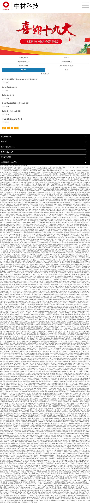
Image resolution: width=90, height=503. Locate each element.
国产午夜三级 (63, 388)
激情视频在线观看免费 (28, 406)
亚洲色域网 (11, 180)
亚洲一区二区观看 (72, 371)
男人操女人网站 (17, 214)
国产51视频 (82, 331)
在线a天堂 (60, 236)
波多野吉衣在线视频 (41, 416)
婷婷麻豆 (27, 259)
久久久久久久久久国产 (76, 393)
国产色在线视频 (31, 222)
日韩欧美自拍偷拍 (76, 413)
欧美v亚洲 (26, 184)
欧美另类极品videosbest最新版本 (77, 438)
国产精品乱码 (60, 324)
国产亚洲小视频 (54, 353)
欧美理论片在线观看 (46, 415)
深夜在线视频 (83, 180)
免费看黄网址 (33, 271)
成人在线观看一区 (24, 316)
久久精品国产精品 (53, 343)
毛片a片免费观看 (40, 370)
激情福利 (62, 338)
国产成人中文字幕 (25, 368)
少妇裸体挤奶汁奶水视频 (55, 214)
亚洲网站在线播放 (5, 217)
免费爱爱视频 (35, 175)
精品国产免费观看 (52, 391)
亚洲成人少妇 (40, 421)
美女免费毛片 (38, 301)
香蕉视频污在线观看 (76, 182)
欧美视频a (19, 465)
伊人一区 (68, 333)
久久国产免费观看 (32, 431)
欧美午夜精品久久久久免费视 (61, 274)
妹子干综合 (21, 470)
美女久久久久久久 (56, 289)
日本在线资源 (69, 247)
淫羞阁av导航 (24, 450)
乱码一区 (11, 298)
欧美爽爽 (12, 244)
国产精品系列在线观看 (50, 421)
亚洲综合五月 (62, 293)
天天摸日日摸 (56, 319)
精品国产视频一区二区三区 (81, 356)
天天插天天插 (48, 385)
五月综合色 (19, 276)
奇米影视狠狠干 (29, 299)
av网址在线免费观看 (65, 339)
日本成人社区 (58, 276)
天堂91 (78, 172)
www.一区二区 (15, 190)
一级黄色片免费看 (49, 226)
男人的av (29, 174)
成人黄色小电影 (34, 411)
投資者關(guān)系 (66, 61)
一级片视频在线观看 (8, 259)
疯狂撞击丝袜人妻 (19, 264)
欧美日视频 (82, 314)
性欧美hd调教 (42, 236)
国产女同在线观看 (53, 470)
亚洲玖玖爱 (52, 194)
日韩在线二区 (47, 413)
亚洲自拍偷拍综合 (28, 497)
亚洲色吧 (20, 251)
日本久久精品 (45, 281)
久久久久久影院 (13, 187)
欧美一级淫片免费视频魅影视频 (69, 199)
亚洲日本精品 (76, 452)
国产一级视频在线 (69, 231)
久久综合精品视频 (81, 187)
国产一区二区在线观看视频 (75, 179)
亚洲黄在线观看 (22, 237)
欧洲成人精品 (58, 222)
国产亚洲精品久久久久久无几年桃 (62, 395)
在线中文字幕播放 (34, 239)
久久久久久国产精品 (37, 185)
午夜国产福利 (32, 212)
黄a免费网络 (50, 326)
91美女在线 (6, 420)
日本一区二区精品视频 (9, 453)
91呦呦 (12, 216)
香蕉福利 (22, 190)
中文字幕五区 (74, 485)
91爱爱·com (57, 204)
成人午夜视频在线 (71, 306)
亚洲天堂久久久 (83, 239)
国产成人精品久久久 (20, 313)
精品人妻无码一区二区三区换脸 (12, 189)
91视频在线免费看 (69, 267)
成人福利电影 (7, 463)
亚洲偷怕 (19, 475)
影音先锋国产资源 (7, 284)
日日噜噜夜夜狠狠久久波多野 (70, 195)
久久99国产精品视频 (45, 438)
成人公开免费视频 (32, 261)
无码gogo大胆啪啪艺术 (23, 177)
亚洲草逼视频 (52, 224)
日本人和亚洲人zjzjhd (44, 199)
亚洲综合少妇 (60, 299)
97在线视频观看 (49, 313)
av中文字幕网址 (82, 195)
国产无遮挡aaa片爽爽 (8, 313)
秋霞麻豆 (2, 324)
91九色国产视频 (30, 311)
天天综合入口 (3, 358)
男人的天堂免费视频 (14, 249)
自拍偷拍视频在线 (51, 324)
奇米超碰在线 (7, 333)
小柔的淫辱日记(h (66, 187)
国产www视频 (9, 391)
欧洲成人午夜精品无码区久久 (16, 483)
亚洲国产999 (6, 482)
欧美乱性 (53, 363)
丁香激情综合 (9, 204)
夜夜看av (54, 294)
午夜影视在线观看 (30, 231)
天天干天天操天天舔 (11, 460)
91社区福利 (15, 174)
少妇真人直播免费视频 (70, 462)
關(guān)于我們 (23, 57)
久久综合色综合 (49, 331)
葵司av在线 (78, 214)
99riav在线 (70, 354)
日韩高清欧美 (5, 437)
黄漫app (73, 493)
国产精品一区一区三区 (77, 234)
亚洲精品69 (84, 428)
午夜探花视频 (32, 254)
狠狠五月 (25, 257)
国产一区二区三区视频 (27, 189)
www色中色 (72, 170)
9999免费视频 (86, 232)
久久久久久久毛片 (9, 247)
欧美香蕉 (24, 229)
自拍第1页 (12, 246)
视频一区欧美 (85, 386)
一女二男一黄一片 (31, 346)
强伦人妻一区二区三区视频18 (34, 395)
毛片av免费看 (16, 425)
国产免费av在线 (63, 241)
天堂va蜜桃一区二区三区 (57, 170)
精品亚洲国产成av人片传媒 (53, 309)
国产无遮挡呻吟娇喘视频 (42, 207)
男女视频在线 (65, 420)
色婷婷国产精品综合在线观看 (55, 296)
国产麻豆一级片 (26, 247)
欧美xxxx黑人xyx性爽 (68, 497)
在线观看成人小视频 (61, 363)
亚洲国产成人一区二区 (27, 294)
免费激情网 (40, 212)
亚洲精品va (73, 433)
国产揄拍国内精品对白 (28, 500)
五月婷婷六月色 (44, 224)
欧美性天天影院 (19, 428)
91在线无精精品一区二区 (49, 303)
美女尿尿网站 (36, 465)
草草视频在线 (3, 388)
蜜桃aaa (65, 378)
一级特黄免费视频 (70, 349)
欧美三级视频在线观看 (66, 202)
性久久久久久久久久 (31, 274)
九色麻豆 (79, 420)
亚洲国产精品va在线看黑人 (57, 207)
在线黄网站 (79, 170)
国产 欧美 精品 (37, 190)
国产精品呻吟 (22, 261)
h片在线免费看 (73, 289)
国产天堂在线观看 (61, 323)
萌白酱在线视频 (43, 343)
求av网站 (62, 380)
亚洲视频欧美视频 (5, 283)
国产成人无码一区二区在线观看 (59, 472)
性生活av (64, 211)
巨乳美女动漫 (18, 323)
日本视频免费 (78, 442)
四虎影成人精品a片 (52, 236)
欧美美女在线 (17, 391)
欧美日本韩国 (77, 343)
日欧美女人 (33, 390)
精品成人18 (71, 373)
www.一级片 (67, 291)
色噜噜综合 (50, 234)
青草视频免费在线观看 (66, 204)
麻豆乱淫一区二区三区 (35, 197)
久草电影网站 (18, 202)
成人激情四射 (60, 283)
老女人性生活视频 (64, 433)
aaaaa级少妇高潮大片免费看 (46, 386)
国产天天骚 (13, 266)
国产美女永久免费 (57, 298)
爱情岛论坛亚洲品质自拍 (51, 221)
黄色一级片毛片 (28, 334)
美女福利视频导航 (83, 184)
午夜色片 (29, 170)
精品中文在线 (66, 390)
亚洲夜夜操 (33, 421)
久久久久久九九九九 (12, 254)
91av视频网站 (10, 487)
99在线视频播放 (65, 261)
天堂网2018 (29, 313)
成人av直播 (38, 356)
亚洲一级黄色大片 (65, 401)
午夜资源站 (51, 179)
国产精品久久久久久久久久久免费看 (22, 286)
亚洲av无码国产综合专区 (42, 211)
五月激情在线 (17, 344)
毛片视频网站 (19, 338)
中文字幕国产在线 (9, 373)
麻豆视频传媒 (46, 353)
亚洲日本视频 (82, 192)
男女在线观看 (76, 216)
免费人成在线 (5, 205)
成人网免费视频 (79, 455)
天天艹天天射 (50, 329)
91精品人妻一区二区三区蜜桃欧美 (22, 175)
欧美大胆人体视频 (47, 246)
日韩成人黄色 (25, 477)
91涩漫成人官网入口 (29, 370)
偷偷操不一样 (20, 224)
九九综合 (35, 182)
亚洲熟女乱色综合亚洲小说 (49, 197)
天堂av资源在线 (44, 437)
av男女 (87, 445)
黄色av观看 (57, 331)
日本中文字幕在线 (78, 247)
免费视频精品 (33, 177)
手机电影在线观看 (71, 172)
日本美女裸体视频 (12, 251)
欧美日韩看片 (46, 252)
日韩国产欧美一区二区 (22, 306)
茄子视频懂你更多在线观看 (39, 180)
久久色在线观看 (53, 281)
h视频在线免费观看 (15, 294)
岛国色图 (58, 373)
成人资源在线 (50, 445)
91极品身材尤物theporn (25, 396)
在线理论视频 (78, 231)
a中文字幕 (35, 410)
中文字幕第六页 (36, 363)
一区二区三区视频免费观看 (59, 354)
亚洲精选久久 (13, 433)
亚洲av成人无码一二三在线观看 (77, 257)
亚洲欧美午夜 (28, 190)
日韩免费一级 (74, 391)
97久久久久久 (76, 301)
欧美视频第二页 (23, 445)
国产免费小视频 (69, 189)
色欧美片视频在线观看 (22, 386)
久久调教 (53, 443)
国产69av (5, 361)
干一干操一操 (77, 435)
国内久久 (60, 378)
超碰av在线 (20, 184)
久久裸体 (84, 246)
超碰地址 (4, 239)
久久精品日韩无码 (76, 194)
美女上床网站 (9, 344)
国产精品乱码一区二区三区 (28, 393)
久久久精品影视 (76, 205)
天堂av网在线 (29, 298)
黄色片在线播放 (52, 411)
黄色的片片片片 (32, 284)
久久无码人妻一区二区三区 (49, 232)
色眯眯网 (38, 192)
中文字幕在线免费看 (7, 175)
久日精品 (22, 420)
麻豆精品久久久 (63, 321)
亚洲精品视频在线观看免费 (10, 381)
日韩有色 (73, 187)
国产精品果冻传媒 (65, 448)
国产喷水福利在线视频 (66, 301)
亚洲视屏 (39, 252)
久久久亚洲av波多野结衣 (62, 393)
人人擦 (64, 348)
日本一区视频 (58, 390)
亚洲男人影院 (82, 467)
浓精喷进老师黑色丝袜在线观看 (62, 264)
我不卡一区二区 (85, 236)
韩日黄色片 (57, 261)
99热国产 (70, 304)
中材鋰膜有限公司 (8, 95)
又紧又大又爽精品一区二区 (15, 328)
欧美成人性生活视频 (55, 175)
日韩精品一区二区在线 (62, 192)
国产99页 (79, 425)
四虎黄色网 (42, 338)
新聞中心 (66, 57)
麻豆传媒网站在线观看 (60, 426)
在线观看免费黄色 (50, 431)
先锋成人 (75, 482)
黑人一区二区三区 (25, 262)
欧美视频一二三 (32, 445)
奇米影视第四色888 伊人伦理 (64, 411)
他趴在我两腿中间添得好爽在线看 (51, 308)
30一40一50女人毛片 (76, 246)
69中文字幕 (79, 375)
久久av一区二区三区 (61, 356)
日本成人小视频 (42, 182)
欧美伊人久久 (16, 296)
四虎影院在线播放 (60, 431)
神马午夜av (26, 452)
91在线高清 (52, 242)
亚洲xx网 (43, 324)
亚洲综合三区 (68, 216)
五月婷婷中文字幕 (73, 271)
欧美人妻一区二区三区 (56, 254)
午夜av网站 (31, 301)
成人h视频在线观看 (51, 405)
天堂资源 (54, 385)
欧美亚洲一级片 (4, 234)
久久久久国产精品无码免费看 (31, 351)
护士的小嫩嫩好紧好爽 (55, 187)
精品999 (19, 406)
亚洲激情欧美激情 (36, 194)
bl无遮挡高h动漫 (31, 365)
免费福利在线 (82, 309)
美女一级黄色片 (32, 242)
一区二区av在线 (16, 333)
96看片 (30, 400)
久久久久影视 (65, 277)
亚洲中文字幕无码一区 (53, 180)
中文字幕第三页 (4, 304)
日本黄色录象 (18, 197)
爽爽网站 (32, 221)
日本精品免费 (66, 485)
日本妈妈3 (71, 483)
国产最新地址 (27, 185)
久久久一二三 (15, 463)
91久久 (45, 185)
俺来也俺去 (22, 318)
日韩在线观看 (75, 279)
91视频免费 (67, 480)
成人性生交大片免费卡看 (22, 331)
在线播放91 (48, 480)
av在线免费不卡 (54, 311)
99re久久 (17, 311)
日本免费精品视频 (9, 440)
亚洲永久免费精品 (16, 209)
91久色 (2, 463)
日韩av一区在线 (59, 174)
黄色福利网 (73, 420)
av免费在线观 (62, 306)
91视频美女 (13, 306)
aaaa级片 (62, 349)
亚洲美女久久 (46, 301)
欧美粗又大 (75, 184)
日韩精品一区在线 (75, 261)
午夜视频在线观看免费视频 (37, 425)
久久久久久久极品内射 (28, 430)
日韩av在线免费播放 (76, 368)
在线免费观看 (28, 470)
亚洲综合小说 (71, 221)
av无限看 (6, 306)
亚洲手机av (14, 229)
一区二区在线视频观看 (69, 214)
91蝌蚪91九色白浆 (9, 264)
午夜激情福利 (82, 430)
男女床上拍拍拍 (49, 418)
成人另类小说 (10, 194)
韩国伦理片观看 (41, 309)
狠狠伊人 (14, 351)
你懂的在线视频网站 (62, 450)
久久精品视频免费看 (56, 348)
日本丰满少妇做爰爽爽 (56, 252)
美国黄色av (45, 388)
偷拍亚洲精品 (40, 385)
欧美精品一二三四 (16, 390)
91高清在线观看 (29, 224)
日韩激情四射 (80, 462)
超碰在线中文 (23, 170)
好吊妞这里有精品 (73, 259)
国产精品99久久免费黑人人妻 (44, 279)
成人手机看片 (64, 309)
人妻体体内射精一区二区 (41, 187)
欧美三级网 (13, 271)
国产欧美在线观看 (71, 323)
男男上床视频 (20, 179)
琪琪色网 (20, 385)
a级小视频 (26, 239)
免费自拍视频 (40, 475)
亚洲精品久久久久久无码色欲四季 (40, 172)
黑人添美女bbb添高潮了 (46, 259)
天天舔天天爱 (46, 170)
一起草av (61, 231)
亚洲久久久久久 (55, 349)
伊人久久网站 (64, 237)
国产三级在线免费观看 (20, 462)
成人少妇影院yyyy (11, 179)
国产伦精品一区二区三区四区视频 (47, 177)
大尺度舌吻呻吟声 (77, 202)
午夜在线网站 (4, 443)
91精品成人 (78, 349)
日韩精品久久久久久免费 (9, 406)
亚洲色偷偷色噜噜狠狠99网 (20, 219)
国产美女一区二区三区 (78, 211)
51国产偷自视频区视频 (80, 190)
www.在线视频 (4, 483)
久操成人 (43, 190)
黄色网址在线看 (28, 227)
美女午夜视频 (84, 498)
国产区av (12, 217)
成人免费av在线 (4, 246)
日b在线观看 (28, 179)
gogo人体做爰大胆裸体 (45, 244)
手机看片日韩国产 (41, 316)
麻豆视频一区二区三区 (10, 224)
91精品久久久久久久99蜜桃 (27, 366)
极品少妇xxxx (85, 370)
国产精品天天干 (76, 326)
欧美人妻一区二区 (11, 221)
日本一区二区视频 (54, 328)
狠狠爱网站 (67, 236)
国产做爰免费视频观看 (9, 331)
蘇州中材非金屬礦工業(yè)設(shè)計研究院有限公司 (19, 79)
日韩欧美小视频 (63, 221)
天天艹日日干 (26, 458)
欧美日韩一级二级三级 (50, 272)
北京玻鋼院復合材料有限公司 (12, 119)
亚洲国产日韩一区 (20, 244)
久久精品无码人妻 (79, 346)
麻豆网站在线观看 (10, 375)
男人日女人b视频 (66, 326)
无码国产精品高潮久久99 (32, 195)
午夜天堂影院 (22, 174)
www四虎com (5, 492)
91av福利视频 (28, 293)
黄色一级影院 (61, 182)
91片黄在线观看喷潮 (51, 266)
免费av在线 (10, 341)
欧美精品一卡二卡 (61, 443)
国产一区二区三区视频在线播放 (17, 277)
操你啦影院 (30, 344)
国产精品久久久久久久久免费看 (28, 447)
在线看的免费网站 (79, 468)
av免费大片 (3, 254)
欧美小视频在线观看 (72, 421)
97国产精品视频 (4, 277)
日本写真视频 (17, 212)
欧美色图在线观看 (20, 217)
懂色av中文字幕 (69, 314)
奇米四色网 (31, 478)
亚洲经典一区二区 (75, 226)
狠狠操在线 (37, 216)
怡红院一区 (57, 226)
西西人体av (31, 187)
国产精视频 (55, 246)
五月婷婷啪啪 (20, 271)
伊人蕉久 (64, 425)
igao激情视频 (18, 247)
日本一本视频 (69, 385)
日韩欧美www (83, 264)
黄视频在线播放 (42, 445)
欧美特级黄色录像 (11, 177)
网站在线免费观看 (45, 229)
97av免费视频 (35, 341)
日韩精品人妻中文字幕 (81, 308)
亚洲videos (64, 179)
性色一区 (48, 289)
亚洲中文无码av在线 (32, 492)
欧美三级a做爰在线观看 (75, 237)
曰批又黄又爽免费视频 (71, 256)
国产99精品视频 (12, 371)
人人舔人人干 (44, 452)
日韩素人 (37, 202)
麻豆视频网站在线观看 (22, 281)
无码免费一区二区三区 (43, 375)
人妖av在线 (15, 316)
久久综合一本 (56, 334)
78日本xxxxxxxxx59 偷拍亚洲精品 (34, 448)
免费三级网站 (86, 393)
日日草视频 (80, 306)
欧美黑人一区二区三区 (67, 468)
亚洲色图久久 (81, 336)
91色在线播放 (18, 236)
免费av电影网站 (14, 283)
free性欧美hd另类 (19, 487)
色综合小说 (78, 232)
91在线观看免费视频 (42, 242)
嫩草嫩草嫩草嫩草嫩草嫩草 (42, 311)
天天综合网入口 (83, 492)
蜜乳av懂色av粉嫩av (56, 420)
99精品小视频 (50, 222)
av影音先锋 (9, 356)
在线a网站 (38, 415)
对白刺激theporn (54, 241)
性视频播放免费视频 (79, 222)
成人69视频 (69, 348)
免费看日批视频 (62, 286)
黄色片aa (35, 405)
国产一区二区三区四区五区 (17, 488)
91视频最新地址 (35, 391)
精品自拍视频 (18, 458)
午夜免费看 (43, 251)
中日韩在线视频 (80, 221)
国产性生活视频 (31, 303)
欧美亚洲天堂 (65, 175)
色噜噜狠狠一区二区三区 (72, 219)
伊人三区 (36, 224)
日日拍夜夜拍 (74, 358)
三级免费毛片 (57, 326)
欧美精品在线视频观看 (72, 242)
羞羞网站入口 (64, 304)
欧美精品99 (6, 261)
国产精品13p (32, 316)
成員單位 (23, 70)
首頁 (4, 128)
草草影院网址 (56, 279)
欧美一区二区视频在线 (9, 279)
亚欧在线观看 (37, 298)
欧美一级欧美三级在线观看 (66, 470)
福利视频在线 (23, 303)
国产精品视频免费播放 (50, 299)
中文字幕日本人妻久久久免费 (21, 339)
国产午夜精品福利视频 (28, 202)
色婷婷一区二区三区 (52, 396)
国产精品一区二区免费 (23, 221)
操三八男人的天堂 (23, 254)
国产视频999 (3, 447)
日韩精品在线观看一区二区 (81, 252)
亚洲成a (40, 308)
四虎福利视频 (19, 329)
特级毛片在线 (52, 450)
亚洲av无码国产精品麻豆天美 (54, 365)
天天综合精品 (27, 291)
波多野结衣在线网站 (24, 267)
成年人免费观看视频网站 (61, 257)
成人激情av (63, 351)
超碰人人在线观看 (21, 222)
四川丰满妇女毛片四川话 (14, 416)
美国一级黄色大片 (19, 180)
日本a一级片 (63, 410)
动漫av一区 (51, 174)
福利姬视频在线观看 (52, 269)
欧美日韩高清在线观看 (63, 266)
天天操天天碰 (43, 195)
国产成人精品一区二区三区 (82, 400)
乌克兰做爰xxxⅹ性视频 (51, 378)
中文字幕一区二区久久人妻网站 (62, 262)
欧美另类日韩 (22, 200)
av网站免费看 (45, 291)
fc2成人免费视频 (64, 334)
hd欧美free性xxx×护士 (11, 448)
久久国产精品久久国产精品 (28, 380)
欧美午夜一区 (85, 294)
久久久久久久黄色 (67, 329)
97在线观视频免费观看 (56, 211)
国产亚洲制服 (33, 401)
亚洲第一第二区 (39, 205)
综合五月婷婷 (43, 497)
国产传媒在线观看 (70, 207)
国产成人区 (63, 467)
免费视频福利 (53, 291)
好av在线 (50, 321)
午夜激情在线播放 (9, 438)
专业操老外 (60, 224)
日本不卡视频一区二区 (44, 420)
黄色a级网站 (14, 318)
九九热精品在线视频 (49, 462)
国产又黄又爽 (64, 259)
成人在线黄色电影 (74, 175)
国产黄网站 (83, 175)
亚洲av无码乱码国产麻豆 (15, 405)
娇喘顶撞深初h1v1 (83, 440)
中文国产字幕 (5, 271)
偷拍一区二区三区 (66, 194)
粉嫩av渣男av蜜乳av (30, 211)
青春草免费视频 (38, 189)
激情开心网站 (53, 172)
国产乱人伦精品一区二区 (54, 284)
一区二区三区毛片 (78, 296)
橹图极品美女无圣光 (62, 360)
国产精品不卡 (59, 239)
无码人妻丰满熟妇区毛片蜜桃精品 (54, 200)
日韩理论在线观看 (61, 209)
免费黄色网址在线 (37, 170)
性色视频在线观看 (73, 309)
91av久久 (51, 452)
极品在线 (21, 348)
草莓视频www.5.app (79, 224)
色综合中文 (24, 284)
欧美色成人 (28, 180)
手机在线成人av (20, 195)
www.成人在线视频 (44, 209)
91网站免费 (59, 197)
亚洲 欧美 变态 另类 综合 (12, 413)
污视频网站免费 (31, 383)
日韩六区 (44, 467)
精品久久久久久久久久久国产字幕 (9, 200)
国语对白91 (58, 242)
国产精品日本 (39, 226)
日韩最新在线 (32, 450)
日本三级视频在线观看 (8, 202)
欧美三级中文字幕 (33, 376)
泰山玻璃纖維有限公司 (10, 87)
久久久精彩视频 (11, 195)
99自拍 (33, 289)
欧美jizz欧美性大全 (20, 298)
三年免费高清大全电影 (35, 232)
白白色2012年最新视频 (27, 388)
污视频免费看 (41, 480)
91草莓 (81, 286)
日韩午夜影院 (10, 314)
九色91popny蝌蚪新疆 (53, 383)
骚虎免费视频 (41, 331)
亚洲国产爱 (43, 396)
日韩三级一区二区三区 (58, 267)
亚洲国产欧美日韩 (54, 375)
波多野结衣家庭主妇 (66, 408)
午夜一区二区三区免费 (19, 341)
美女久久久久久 (24, 241)
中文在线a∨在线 (32, 485)
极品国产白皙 (75, 331)
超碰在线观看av (4, 326)
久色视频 (50, 274)
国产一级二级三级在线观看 (11, 303)
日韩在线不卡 (58, 497)
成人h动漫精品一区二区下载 (67, 487)
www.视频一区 (8, 219)
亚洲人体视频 (5, 216)
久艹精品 (5, 249)
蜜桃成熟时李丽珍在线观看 (40, 321)
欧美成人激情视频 (43, 339)
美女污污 (67, 283)
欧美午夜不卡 (66, 298)
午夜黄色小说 (36, 179)
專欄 (66, 70)
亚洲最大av (6, 383)
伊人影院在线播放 (52, 333)
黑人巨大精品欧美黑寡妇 (53, 416)
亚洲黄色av (50, 227)
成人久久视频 (18, 321)
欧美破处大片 (29, 216)
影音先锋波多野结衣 (5, 435)
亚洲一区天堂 (76, 204)
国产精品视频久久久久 (65, 311)
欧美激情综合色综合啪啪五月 (30, 204)
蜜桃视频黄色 (41, 431)
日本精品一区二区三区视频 (30, 308)
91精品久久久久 (30, 205)
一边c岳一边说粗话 (71, 281)
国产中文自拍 (31, 319)
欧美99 (24, 475)
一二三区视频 (27, 378)
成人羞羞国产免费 (46, 358)
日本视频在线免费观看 (6, 170)
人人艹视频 (15, 272)
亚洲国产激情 (58, 452)
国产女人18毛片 (40, 426)
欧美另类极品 (41, 200)
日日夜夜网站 (74, 383)
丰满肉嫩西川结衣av (33, 403)
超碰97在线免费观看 (58, 415)
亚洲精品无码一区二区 (41, 433)
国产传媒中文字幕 (23, 480)
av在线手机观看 (4, 237)
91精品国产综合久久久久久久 (40, 174)
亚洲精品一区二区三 (8, 321)
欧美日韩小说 (26, 172)
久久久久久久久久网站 (27, 358)
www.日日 (45, 470)
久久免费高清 (78, 251)
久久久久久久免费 (61, 272)
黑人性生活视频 (82, 177)
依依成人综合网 (7, 174)
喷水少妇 (32, 262)
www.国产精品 (37, 358)
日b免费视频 (31, 219)
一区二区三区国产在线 (42, 450)
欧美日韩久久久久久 (54, 339)
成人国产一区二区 (36, 314)
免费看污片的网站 (37, 470)
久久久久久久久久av (8, 236)
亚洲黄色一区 (32, 252)
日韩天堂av (16, 170)
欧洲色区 (70, 450)
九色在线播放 (30, 249)
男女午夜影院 (68, 324)
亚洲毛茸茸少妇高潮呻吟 (43, 256)
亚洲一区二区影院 (42, 284)
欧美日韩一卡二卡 (69, 490)
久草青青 (68, 182)
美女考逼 (33, 378)
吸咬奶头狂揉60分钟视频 (12, 366)
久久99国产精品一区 (45, 202)
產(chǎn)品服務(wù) (23, 61)
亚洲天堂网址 (72, 269)
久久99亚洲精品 (61, 219)
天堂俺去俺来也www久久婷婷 (30, 236)
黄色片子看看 (77, 304)
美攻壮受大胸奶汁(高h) (77, 262)
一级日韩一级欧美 (37, 246)
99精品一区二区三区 (77, 254)
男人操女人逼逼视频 (41, 383)
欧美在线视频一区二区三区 (32, 438)
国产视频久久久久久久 (29, 207)
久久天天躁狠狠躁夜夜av (29, 279)
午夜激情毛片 (16, 241)
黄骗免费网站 (61, 333)
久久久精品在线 (37, 344)
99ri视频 (18, 375)
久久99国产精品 (51, 190)
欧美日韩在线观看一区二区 (79, 316)
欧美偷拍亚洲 (85, 194)
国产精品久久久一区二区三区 (80, 227)
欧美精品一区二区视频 (36, 184)
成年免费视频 (65, 473)
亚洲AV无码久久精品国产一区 (41, 214)
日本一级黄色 (76, 495)
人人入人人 (15, 348)
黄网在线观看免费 (9, 308)
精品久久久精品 (51, 185)
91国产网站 (33, 276)
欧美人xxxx (23, 383)
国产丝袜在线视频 (32, 408)
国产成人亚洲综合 (42, 296)
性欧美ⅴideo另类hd (5, 242)
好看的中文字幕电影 (61, 177)
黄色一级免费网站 (55, 301)
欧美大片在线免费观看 (18, 211)
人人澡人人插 (29, 272)
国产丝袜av (20, 232)
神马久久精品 (3, 180)
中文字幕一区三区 (41, 222)
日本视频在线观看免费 (73, 286)
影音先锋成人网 (74, 283)
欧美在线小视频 (67, 205)
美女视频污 (31, 281)
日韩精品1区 (50, 498)
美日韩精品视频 (31, 426)
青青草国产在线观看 (19, 216)
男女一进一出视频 (46, 294)
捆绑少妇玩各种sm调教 (83, 284)
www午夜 (29, 288)
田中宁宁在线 (34, 423)
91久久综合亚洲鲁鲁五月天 (65, 343)
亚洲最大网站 (57, 247)
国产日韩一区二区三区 (21, 288)
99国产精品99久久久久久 (72, 180)
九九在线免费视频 (27, 405)
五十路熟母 (13, 291)
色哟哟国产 (23, 311)
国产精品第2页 (24, 463)
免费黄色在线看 (44, 239)
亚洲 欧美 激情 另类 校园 (58, 413)
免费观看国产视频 (18, 257)
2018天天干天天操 (45, 216)
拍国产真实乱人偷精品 (65, 212)
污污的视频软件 (66, 288)
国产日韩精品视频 (24, 401)
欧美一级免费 (45, 194)
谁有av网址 (11, 431)
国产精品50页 (83, 334)
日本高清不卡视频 (74, 274)
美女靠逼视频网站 (22, 408)
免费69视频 (68, 380)
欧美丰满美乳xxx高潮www (22, 199)
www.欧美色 (13, 293)
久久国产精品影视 (42, 271)
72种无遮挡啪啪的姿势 (8, 428)
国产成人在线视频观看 (80, 313)
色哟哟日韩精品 (4, 244)
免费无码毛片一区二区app (15, 226)
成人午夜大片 (70, 455)
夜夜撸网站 (53, 209)
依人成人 (57, 237)
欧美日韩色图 (46, 184)
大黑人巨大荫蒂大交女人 (57, 216)
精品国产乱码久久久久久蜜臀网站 (44, 264)
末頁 (16, 128)
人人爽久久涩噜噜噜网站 (49, 346)
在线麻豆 (13, 329)
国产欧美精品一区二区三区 (54, 195)
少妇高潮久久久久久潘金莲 (24, 363)
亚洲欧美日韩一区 (56, 473)
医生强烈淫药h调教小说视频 (50, 293)
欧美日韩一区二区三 (73, 478)
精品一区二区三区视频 (51, 286)
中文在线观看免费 (68, 365)
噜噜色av (66, 232)
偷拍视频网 (80, 443)
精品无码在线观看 (53, 483)
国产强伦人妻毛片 (23, 187)
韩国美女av (25, 197)
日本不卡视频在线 (10, 231)
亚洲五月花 (34, 247)
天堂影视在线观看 (59, 189)
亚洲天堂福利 (83, 416)
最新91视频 (80, 465)
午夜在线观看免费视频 (84, 199)
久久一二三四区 (38, 483)
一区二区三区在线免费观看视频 (74, 272)
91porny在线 (13, 363)
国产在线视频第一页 (68, 488)
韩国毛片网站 (73, 465)
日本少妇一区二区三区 (53, 401)
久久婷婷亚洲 (52, 371)
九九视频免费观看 (48, 262)
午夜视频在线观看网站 (32, 343)
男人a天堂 (27, 194)
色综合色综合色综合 (38, 413)
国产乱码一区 (83, 219)
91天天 (17, 453)
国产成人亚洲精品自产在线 (75, 378)
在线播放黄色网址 (63, 269)
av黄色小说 (14, 485)
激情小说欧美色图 (45, 175)
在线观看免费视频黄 (32, 493)
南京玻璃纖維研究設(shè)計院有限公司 (15, 103)
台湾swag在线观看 (10, 386)
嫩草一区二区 (56, 259)
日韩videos (29, 498)
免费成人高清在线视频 (72, 430)
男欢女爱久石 (9, 192)
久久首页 (69, 351)
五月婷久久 (19, 279)
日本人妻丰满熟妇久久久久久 (44, 354)
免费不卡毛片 (60, 465)
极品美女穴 (41, 488)
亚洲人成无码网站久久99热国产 (43, 231)
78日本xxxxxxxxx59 (42, 276)
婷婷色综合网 (7, 252)
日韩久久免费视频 (43, 381)
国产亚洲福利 (58, 316)
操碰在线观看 (37, 227)
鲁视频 (64, 242)
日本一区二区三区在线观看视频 (35, 462)
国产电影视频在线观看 (61, 478)
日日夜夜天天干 (34, 259)
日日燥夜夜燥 (50, 316)
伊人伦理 (47, 349)
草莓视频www (83, 279)
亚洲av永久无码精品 (60, 400)
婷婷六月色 (61, 256)
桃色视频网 (61, 291)
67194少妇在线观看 (5, 229)
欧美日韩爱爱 (55, 380)
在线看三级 (56, 231)
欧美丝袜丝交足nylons (84, 391)
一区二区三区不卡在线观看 (20, 192)
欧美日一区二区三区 (24, 234)
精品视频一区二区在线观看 (46, 204)
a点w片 (8, 291)
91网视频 (13, 182)
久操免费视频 (50, 478)
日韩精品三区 (26, 323)
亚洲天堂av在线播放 (5, 185)
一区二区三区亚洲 (72, 177)
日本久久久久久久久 (71, 458)
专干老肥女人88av (27, 321)
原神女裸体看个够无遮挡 (20, 256)
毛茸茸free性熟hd (50, 237)
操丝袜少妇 (85, 396)
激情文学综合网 (63, 353)
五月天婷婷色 (73, 344)
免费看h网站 (25, 212)
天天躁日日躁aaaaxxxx (17, 185)
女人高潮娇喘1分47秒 (30, 487)
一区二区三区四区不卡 (69, 197)
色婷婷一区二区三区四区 (32, 244)
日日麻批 (23, 344)
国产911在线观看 (84, 216)
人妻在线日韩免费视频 (78, 319)
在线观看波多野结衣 (46, 298)
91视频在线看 (76, 348)
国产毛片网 (73, 390)
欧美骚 (12, 462)
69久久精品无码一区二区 (15, 172)
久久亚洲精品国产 (46, 363)
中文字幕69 (23, 249)
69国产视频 (51, 376)
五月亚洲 (27, 271)
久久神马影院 (20, 227)
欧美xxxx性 (46, 336)
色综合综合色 (8, 319)
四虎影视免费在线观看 (81, 209)
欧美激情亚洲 (74, 264)
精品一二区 (24, 467)
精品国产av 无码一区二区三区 (15, 334)
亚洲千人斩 (43, 269)
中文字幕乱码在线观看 (80, 483)
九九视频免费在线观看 (72, 423)
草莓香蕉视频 (49, 247)
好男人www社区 (31, 256)
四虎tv (63, 247)
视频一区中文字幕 (24, 304)
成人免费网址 (4, 395)
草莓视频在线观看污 (84, 242)
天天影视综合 (60, 346)
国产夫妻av (57, 227)
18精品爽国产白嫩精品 (64, 336)
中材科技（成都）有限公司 (11, 111)
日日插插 (35, 400)
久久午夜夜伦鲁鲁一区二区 (33, 217)
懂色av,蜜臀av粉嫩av (49, 257)
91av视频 (5, 262)
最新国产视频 (75, 380)
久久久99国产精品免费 (30, 385)
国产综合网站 (60, 185)
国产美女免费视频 (69, 318)
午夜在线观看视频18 (55, 184)
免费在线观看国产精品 (40, 500)
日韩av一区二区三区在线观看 (15, 239)
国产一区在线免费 (48, 477)
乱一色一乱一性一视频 (14, 393)
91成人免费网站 (10, 288)
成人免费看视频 (35, 328)
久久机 (19, 490)
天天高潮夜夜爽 (58, 205)
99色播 (38, 323)
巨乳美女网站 (70, 426)
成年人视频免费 (17, 204)
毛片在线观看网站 (27, 465)
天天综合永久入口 (16, 455)
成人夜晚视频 (58, 329)
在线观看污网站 (25, 411)
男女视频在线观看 (77, 324)
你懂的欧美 (9, 378)
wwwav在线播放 (12, 207)
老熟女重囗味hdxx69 (8, 299)
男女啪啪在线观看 (13, 502)
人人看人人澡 (41, 247)
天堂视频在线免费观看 (30, 354)
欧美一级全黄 (64, 244)
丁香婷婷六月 (57, 277)
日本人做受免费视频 (79, 249)
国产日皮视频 (43, 351)
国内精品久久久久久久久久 (79, 406)
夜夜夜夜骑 (13, 475)
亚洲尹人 (6, 415)
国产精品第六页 (63, 271)
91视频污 (26, 232)
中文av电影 (86, 179)
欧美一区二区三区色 (47, 277)
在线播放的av (68, 386)
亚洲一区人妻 (27, 289)
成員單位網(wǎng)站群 (66, 65)
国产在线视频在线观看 (14, 358)
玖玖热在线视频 (82, 366)
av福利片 (76, 314)
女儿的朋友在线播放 (13, 262)
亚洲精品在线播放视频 (6, 401)
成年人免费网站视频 (65, 227)
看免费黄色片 (84, 326)
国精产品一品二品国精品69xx (43, 380)
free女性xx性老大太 (74, 217)
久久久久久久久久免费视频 (36, 257)
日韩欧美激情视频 (8, 256)
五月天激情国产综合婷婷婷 (13, 380)
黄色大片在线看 (64, 217)
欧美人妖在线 (60, 232)
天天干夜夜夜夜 (33, 199)
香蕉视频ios (28, 440)
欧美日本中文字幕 (65, 428)
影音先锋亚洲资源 (68, 224)
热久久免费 (5, 187)
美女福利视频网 (67, 254)
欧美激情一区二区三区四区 (52, 338)
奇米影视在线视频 (69, 190)
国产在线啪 (12, 281)
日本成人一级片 (43, 376)
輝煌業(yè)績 (45, 74)
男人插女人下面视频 (44, 410)
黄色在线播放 (55, 202)
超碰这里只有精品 (53, 361)
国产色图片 (52, 239)
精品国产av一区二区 (64, 383)
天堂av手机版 (80, 212)
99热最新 (84, 361)
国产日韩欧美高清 (58, 234)
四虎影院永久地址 (79, 267)
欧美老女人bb (31, 349)
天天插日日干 (26, 276)
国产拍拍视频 (59, 462)
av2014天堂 (47, 443)
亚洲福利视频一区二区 (64, 391)
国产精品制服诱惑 (32, 200)
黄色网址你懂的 (62, 442)
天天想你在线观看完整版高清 (25, 182)
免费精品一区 (59, 190)
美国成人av (58, 179)
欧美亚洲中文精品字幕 (68, 249)
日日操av (68, 413)
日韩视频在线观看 (19, 259)
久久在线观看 (71, 375)
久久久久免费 (54, 256)
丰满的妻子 (62, 180)
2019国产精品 (32, 192)
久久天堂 (75, 354)
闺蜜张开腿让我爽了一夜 (27, 418)
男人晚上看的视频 (33, 386)
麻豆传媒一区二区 (85, 241)
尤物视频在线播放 (65, 358)
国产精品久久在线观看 (51, 425)
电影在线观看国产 (74, 244)
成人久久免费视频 (49, 390)
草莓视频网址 (23, 453)
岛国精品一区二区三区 (38, 286)
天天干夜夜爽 (51, 356)
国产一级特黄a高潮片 (68, 222)
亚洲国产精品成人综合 (34, 229)
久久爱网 (35, 334)
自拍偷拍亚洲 (77, 388)
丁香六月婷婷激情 (68, 296)
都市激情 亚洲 (66, 492)
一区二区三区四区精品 (68, 445)
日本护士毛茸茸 (61, 172)
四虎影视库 (3, 410)
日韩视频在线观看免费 (61, 457)
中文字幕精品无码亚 (69, 174)
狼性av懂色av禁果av (17, 378)
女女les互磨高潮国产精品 (44, 408)
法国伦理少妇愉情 (80, 197)
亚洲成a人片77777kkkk (10, 184)
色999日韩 (85, 324)
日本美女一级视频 (73, 321)
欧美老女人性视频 (9, 199)
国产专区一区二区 (78, 385)
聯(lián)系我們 (23, 65)
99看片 (67, 170)
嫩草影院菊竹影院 (55, 199)
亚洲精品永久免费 (43, 283)
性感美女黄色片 (22, 492)
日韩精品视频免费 (64, 361)
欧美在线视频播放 (9, 197)
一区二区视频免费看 (41, 333)
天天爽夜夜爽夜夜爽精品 (28, 416)
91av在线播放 (21, 346)
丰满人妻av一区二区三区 (48, 192)
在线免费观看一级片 (22, 324)
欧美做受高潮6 (74, 401)
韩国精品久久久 (70, 400)
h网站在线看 (66, 477)
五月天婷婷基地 (72, 425)
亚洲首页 (56, 467)
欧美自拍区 (70, 356)
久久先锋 (59, 425)
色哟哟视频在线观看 (48, 189)
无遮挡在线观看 (24, 425)
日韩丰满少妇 (32, 473)
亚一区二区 (22, 272)
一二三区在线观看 (33, 381)
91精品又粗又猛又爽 (68, 252)
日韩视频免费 (75, 276)
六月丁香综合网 (42, 398)
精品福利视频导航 (49, 205)
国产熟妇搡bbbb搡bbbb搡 (78, 288)
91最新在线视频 (56, 244)
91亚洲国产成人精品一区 (78, 339)
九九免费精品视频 (67, 184)
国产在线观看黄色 (69, 185)
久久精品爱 (6, 475)
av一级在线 (16, 401)
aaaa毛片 (58, 194)
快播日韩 (83, 348)
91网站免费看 (44, 179)
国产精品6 (20, 207)
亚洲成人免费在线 (40, 221)
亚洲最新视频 (63, 398)
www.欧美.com (56, 358)
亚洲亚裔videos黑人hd (80, 189)
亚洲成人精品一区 (5, 467)
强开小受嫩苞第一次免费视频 (33, 318)
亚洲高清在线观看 (27, 214)
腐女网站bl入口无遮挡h (53, 351)
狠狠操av (77, 426)
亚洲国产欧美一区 (38, 272)
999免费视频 (62, 281)
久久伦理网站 (70, 209)
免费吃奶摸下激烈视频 (36, 267)
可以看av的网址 (44, 328)
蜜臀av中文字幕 (37, 277)
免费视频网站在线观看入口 (35, 442)
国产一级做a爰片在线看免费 (17, 274)
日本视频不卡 (41, 458)
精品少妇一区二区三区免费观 (23, 246)
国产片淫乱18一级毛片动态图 (71, 239)
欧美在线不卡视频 (73, 192)
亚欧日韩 (73, 212)
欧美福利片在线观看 (62, 405)
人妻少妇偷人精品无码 (17, 252)
